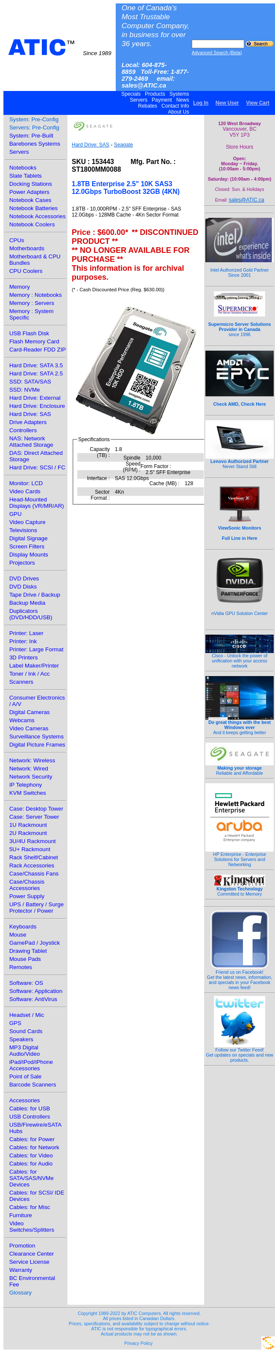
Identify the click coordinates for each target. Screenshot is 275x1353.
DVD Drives (24, 578)
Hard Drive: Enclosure (37, 406)
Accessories (24, 1100)
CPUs (16, 240)
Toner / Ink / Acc (29, 674)
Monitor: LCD (26, 483)
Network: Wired (28, 768)
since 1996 (239, 324)
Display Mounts (28, 554)
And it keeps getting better (239, 725)
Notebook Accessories (37, 216)
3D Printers (23, 657)
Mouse (17, 934)
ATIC (59, 47)
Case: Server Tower (34, 817)
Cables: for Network (34, 1147)
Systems (179, 94)
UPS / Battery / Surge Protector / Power (36, 907)
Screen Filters (26, 546)
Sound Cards (26, 1031)
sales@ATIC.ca (246, 200)
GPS (15, 1023)
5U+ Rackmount (29, 849)
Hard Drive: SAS (30, 414)
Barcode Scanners (32, 1084)
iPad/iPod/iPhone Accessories (31, 1065)
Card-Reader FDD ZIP (37, 349)
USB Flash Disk (29, 333)
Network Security (31, 776)
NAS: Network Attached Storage (31, 441)
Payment (161, 100)
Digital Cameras (29, 712)
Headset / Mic (26, 1015)
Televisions (23, 530)
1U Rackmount (28, 825)
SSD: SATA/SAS (30, 381)
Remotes (20, 967)
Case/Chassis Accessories (26, 885)
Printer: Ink (23, 641)
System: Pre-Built (31, 135)
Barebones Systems (34, 144)
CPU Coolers (26, 271)
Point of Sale (25, 1076)
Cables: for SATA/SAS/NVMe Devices (31, 1178)
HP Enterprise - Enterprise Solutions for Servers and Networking (239, 857)
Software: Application (35, 991)
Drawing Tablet (28, 951)
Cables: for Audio (31, 1163)
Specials (131, 94)
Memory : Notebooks (35, 295)
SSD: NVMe (24, 390)
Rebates (147, 106)
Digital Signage (28, 538)
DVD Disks (23, 586)
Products (155, 94)
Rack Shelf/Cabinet (33, 857)
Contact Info (175, 106)
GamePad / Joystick (34, 943)
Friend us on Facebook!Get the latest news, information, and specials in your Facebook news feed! (239, 977)
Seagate (123, 145)
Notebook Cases (30, 200)
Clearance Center (31, 1253)
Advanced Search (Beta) (217, 52)
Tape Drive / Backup (34, 595)
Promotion (22, 1245)
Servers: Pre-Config (34, 127)
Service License (29, 1262)
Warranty (20, 1270)
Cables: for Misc (29, 1207)
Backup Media (27, 603)
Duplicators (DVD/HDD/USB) (31, 614)
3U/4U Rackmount (32, 841)
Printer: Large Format (36, 649)
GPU (15, 514)
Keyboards (23, 926)
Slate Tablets (25, 176)
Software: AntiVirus (33, 999)
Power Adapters (29, 192)
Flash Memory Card (34, 341)
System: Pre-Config (34, 119)
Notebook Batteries (33, 208)
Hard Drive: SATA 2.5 (36, 373)
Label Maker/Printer (34, 665)
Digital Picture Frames (37, 744)
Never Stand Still (239, 461)
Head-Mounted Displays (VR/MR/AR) (36, 502)
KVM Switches (27, 793)
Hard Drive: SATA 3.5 (36, 365)
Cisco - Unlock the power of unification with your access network (239, 658)
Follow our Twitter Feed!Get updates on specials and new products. (239, 1053)
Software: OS (26, 983)
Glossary (20, 1292)
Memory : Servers (31, 303)
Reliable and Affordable (239, 768)
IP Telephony (25, 785)
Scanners (21, 682)
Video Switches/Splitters (31, 1226)
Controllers (23, 430)
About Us (178, 112)
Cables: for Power (32, 1139)
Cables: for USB (29, 1108)
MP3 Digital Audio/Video (24, 1050)
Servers (139, 100)
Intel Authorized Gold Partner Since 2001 (239, 268)
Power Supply (26, 896)
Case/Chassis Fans (34, 873)
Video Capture (27, 522)
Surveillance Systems (36, 736)
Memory (19, 287)
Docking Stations (30, 184)
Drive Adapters (28, 422)
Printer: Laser (26, 633)
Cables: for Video (31, 1155)
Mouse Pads (25, 959)
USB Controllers (29, 1116)
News (182, 100)
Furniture (20, 1215)
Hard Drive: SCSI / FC (37, 467)
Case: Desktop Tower (36, 808)
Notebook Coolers (32, 224)
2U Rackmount (28, 833)
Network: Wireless (32, 760)
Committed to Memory (239, 889)
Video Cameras (29, 728)
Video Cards (25, 491)
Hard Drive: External (35, 398)
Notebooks (23, 167)
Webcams (22, 720)
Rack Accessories (31, 865)
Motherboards (26, 248)
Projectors (22, 562)
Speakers (21, 1039)
